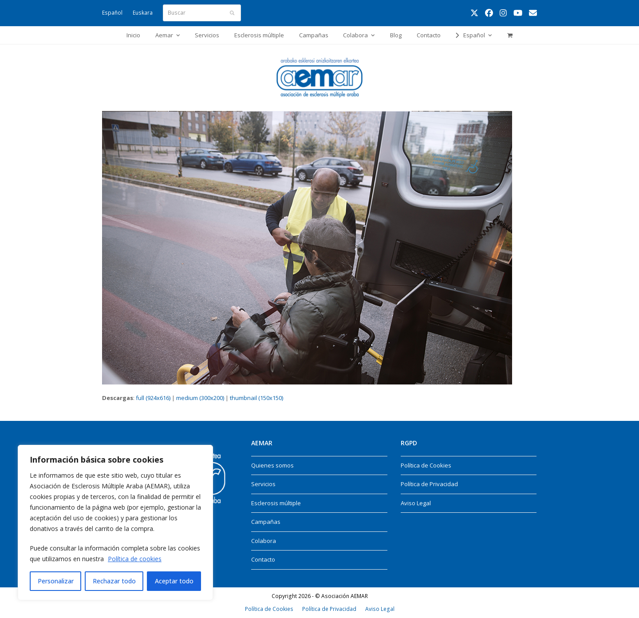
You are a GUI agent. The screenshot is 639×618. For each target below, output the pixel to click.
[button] (509, 35)
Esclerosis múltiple (276, 503)
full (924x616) (153, 398)
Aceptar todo (174, 581)
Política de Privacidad (429, 484)
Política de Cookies (426, 465)
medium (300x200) (200, 398)
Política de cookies (135, 559)
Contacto (263, 559)
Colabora (263, 541)
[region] (115, 522)
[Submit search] (232, 12)
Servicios (263, 484)
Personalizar (56, 581)
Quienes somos (272, 465)
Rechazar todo (114, 581)
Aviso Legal (416, 503)
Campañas (265, 522)
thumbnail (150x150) (256, 398)
